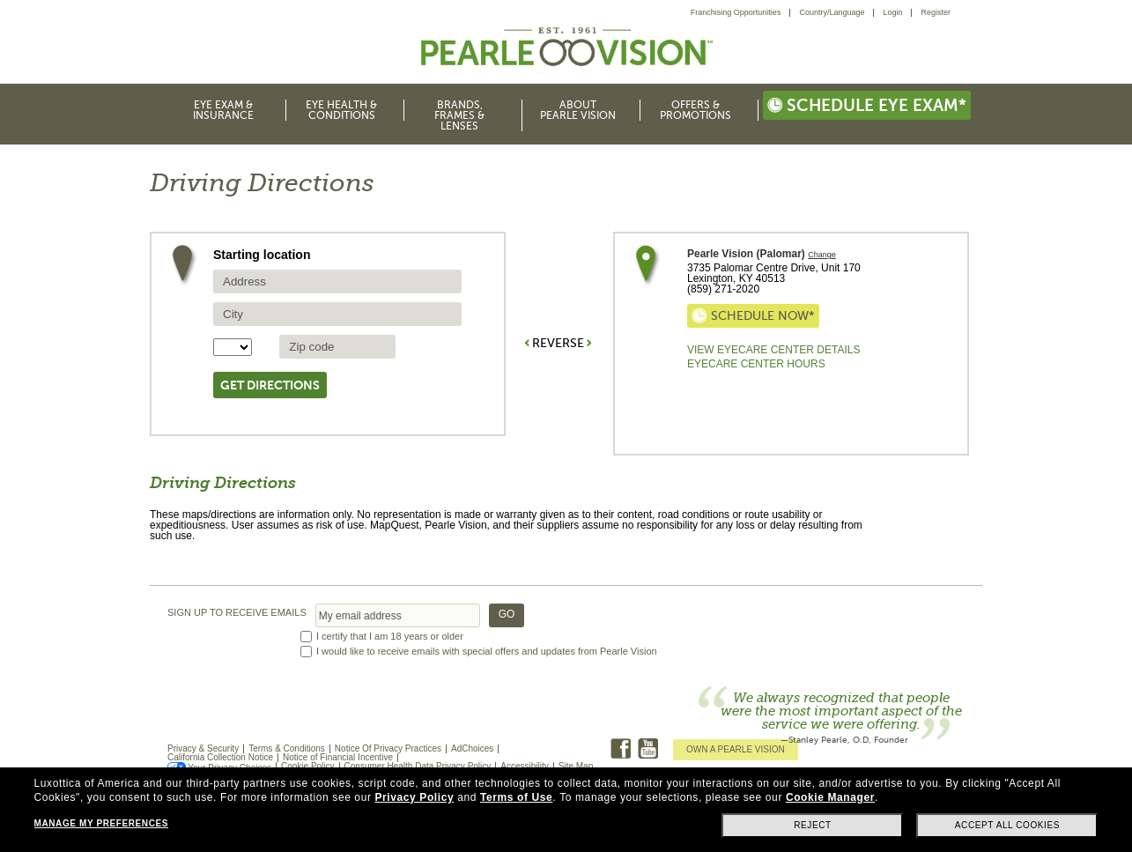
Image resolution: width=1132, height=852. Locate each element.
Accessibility (524, 766)
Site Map (576, 766)
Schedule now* (753, 315)
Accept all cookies (1007, 825)
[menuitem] (741, 13)
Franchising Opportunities (736, 12)
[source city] (337, 314)
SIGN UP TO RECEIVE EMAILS (237, 613)
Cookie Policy (308, 766)
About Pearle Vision (578, 110)
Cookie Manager (830, 797)
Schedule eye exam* (866, 105)
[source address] (337, 281)
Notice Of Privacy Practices (388, 748)
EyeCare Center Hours (756, 364)
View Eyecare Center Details (773, 350)
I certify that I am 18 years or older (389, 636)
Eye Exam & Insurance (223, 110)
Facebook (620, 748)
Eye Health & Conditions (341, 110)
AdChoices (472, 748)
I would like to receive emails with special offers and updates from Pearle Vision (486, 651)
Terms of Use (516, 797)
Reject (813, 825)
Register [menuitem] (936, 12)
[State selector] (232, 347)
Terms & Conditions (286, 748)
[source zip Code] (337, 347)
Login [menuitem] (892, 12)
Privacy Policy (414, 797)
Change (822, 255)
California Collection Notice (220, 757)
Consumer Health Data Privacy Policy (418, 766)
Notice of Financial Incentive (338, 757)
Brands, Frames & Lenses (459, 115)
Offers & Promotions (695, 110)
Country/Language (831, 12)
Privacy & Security (203, 748)
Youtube (648, 748)
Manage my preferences (101, 823)
